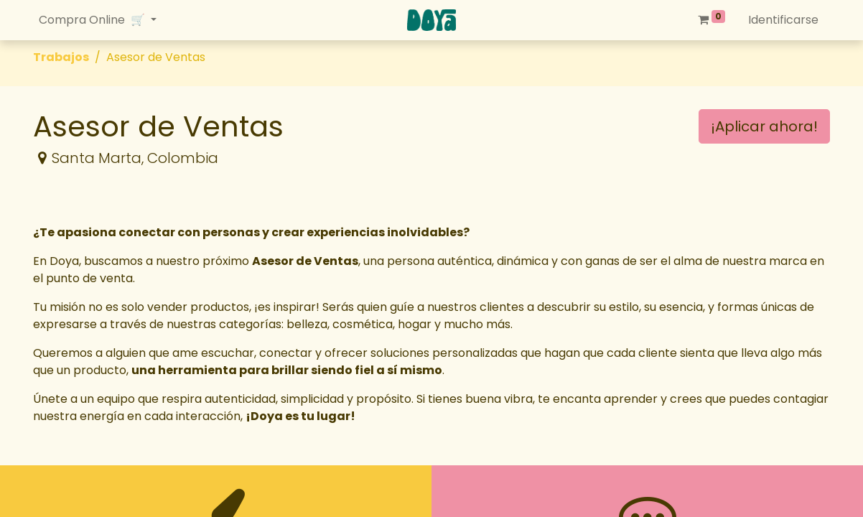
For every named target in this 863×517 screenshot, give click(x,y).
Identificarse (783, 19)
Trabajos (61, 57)
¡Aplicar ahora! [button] (764, 126)
